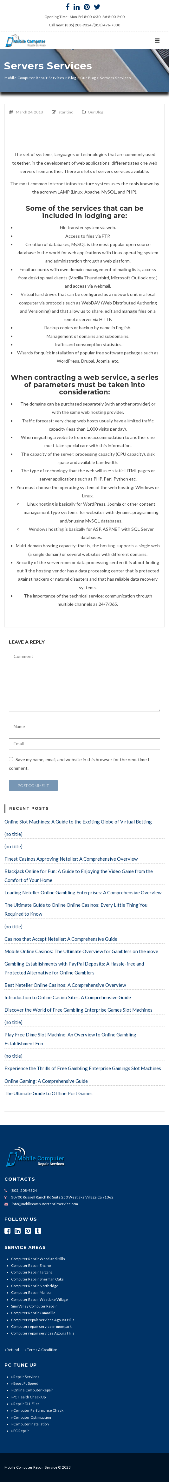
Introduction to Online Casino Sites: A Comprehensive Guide (67, 997)
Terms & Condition (41, 1350)
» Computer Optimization (31, 1417)
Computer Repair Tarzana (32, 1272)
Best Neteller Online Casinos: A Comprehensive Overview (65, 985)
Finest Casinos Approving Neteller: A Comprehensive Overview (71, 859)
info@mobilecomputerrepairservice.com (45, 1204)
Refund (13, 1350)
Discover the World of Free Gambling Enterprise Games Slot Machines (78, 1010)
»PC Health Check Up (28, 1397)
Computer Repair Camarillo (33, 1313)
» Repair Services (25, 1377)
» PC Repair (20, 1431)
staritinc (66, 112)
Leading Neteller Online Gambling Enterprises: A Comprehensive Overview (82, 892)
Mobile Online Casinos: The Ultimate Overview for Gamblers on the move (81, 951)
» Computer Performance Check (37, 1410)
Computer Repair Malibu (31, 1292)
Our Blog (95, 112)
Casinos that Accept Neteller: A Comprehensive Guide (60, 939)
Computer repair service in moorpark (41, 1326)
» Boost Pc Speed (24, 1383)
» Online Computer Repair (32, 1390)
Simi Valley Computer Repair (34, 1306)
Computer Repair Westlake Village (39, 1299)
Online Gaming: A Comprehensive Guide (46, 1081)
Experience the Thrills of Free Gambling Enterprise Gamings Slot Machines (82, 1068)
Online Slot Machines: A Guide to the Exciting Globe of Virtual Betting (78, 821)
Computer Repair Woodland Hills (38, 1259)
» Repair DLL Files (25, 1404)
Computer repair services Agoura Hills (43, 1320)
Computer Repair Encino (31, 1265)
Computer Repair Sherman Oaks (37, 1279)
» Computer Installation (30, 1424)
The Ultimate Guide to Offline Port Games (48, 1093)
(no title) (13, 834)
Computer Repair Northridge (34, 1286)
